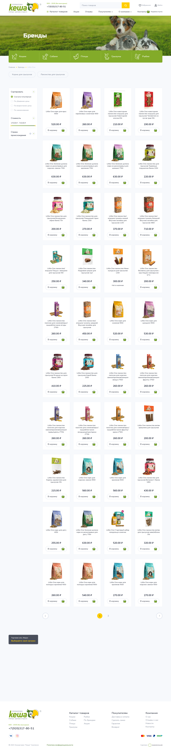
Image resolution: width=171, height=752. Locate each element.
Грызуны (73, 727)
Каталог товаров (79, 713)
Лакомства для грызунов (53, 74)
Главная (12, 67)
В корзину (52, 130)
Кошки (72, 716)
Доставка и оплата (120, 716)
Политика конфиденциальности (60, 745)
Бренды (21, 67)
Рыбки (87, 716)
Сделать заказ (118, 720)
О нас (148, 716)
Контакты (142, 11)
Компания (152, 713)
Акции (76, 11)
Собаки (72, 720)
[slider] (11, 125)
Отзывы (88, 11)
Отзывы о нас (152, 720)
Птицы (72, 723)
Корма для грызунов (22, 74)
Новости (149, 723)
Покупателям (120, 713)
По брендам (89, 720)
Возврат (115, 727)
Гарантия (116, 723)
